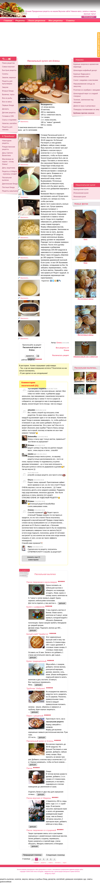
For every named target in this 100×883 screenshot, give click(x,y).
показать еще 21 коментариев (33, 558)
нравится (30, 356)
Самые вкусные (8, 67)
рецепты (43, 862)
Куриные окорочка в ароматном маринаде (85, 65)
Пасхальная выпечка (7, 179)
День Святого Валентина (7, 154)
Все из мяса (7, 102)
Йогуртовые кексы (85, 298)
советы (50, 862)
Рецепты (20, 20)
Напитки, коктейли (9, 123)
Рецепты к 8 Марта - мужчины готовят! (9, 173)
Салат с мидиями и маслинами (85, 80)
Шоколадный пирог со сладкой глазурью (85, 95)
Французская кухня (80, 189)
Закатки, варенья (9, 77)
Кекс (85, 238)
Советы (70, 20)
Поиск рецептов (36, 20)
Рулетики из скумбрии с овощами (86, 90)
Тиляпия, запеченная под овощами (83, 101)
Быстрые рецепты (9, 70)
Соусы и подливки (9, 120)
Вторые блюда (8, 91)
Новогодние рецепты (6, 142)
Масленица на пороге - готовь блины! (8, 161)
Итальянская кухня (80, 193)
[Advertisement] (50, 41)
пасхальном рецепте (55, 722)
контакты (58, 862)
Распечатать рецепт (60, 355)
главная (36, 862)
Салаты (5, 74)
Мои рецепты (56, 20)
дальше (62, 603)
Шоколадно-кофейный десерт (85, 70)
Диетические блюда (10, 184)
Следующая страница (55, 855)
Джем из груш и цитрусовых (84, 106)
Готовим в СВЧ (8, 116)
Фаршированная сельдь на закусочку (84, 85)
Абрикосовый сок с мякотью (85, 356)
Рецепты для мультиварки (7, 82)
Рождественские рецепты (8, 148)
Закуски (5, 87)
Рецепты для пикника (7, 128)
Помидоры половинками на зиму (86, 109)
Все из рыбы (7, 98)
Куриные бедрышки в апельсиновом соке (81, 75)
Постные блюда (8, 187)
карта (64, 862)
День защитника (8, 168)
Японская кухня (79, 196)
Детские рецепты (9, 112)
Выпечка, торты (8, 94)
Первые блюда (8, 105)
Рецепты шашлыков (10, 191)
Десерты (5, 109)
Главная (8, 20)
